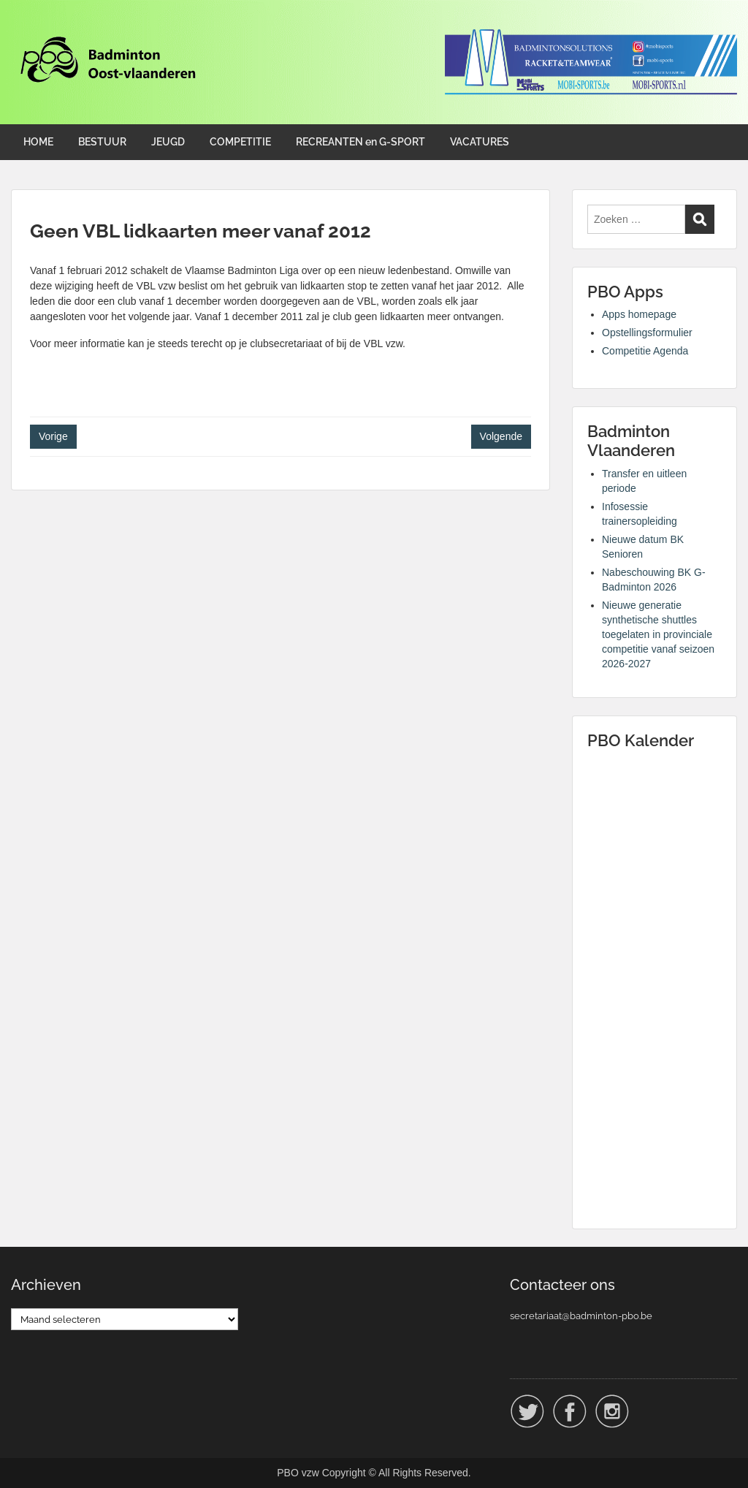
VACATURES (479, 142)
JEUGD (168, 142)
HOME (38, 142)
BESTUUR (102, 142)
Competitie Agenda (645, 351)
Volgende (501, 436)
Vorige (53, 436)
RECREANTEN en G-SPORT (360, 142)
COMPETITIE (240, 142)
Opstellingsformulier (647, 332)
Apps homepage (639, 314)
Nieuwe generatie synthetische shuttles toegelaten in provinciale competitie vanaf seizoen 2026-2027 (658, 634)
